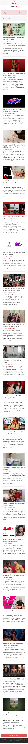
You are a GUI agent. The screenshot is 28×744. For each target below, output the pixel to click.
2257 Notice (20, 739)
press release (12, 77)
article (11, 41)
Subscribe (14, 6)
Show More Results (14, 735)
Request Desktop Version (15, 740)
